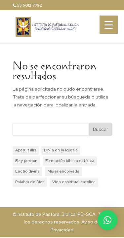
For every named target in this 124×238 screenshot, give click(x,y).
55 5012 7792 (29, 5)
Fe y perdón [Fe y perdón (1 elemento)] (26, 160)
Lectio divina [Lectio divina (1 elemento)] (27, 171)
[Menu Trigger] (109, 25)
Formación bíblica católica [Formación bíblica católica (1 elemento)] (69, 160)
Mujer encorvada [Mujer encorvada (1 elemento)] (63, 171)
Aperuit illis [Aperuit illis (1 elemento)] (25, 150)
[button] (107, 220)
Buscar (100, 129)
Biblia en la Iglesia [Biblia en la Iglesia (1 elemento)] (61, 150)
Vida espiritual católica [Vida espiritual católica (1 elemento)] (74, 181)
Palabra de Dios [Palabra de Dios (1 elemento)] (29, 181)
